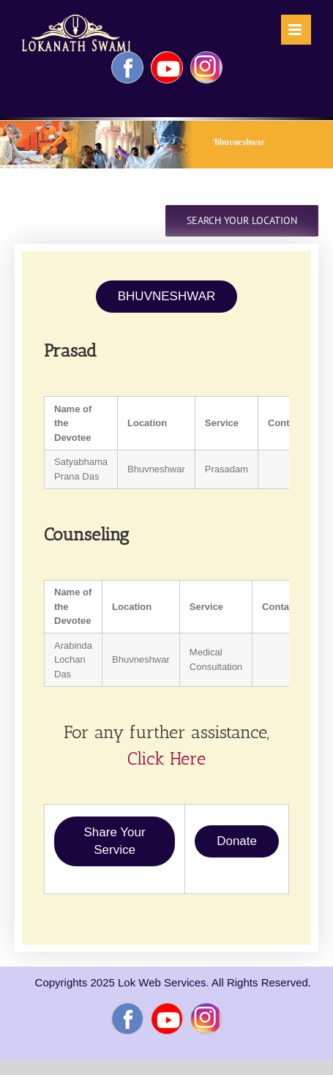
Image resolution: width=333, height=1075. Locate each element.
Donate (237, 841)
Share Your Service (115, 841)
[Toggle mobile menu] (296, 30)
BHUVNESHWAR (167, 296)
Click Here (166, 758)
